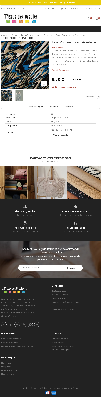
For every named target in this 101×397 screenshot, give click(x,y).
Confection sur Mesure (11, 338)
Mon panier (6, 366)
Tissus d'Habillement (30, 35)
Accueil (4, 35)
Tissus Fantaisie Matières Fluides (71, 35)
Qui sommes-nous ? (60, 338)
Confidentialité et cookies (63, 309)
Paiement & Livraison (61, 294)
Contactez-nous (59, 291)
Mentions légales (59, 298)
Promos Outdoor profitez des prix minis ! (52, 2)
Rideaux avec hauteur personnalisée (17, 346)
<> (98, 96)
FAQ (53, 305)
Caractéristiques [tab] (36, 106)
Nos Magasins (77, 8)
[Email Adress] (39, 268)
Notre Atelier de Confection (63, 346)
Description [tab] (54, 106)
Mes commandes (8, 374)
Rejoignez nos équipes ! (62, 349)
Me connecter (7, 363)
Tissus (14, 35)
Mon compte (92, 8)
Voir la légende (60, 135)
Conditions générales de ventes (65, 302)
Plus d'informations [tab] (60, 70)
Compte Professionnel (11, 342)
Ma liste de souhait (9, 370)
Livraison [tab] (69, 106)
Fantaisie (48, 35)
